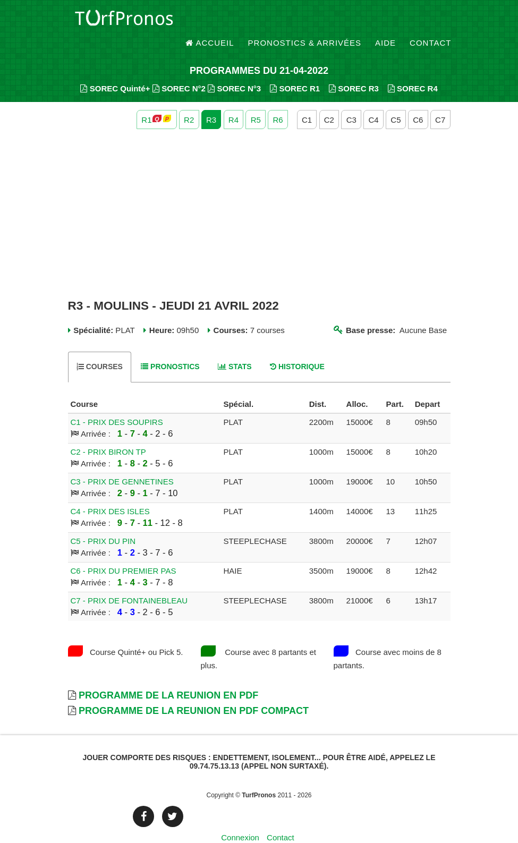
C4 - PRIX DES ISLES (110, 492)
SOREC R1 (295, 69)
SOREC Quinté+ (115, 69)
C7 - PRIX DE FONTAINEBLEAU (129, 581)
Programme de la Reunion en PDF (168, 676)
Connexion (240, 818)
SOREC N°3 (234, 69)
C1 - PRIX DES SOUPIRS (117, 402)
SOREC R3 (354, 69)
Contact (430, 20)
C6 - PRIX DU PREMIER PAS (123, 551)
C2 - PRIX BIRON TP (108, 432)
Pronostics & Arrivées (305, 20)
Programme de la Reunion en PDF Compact (194, 692)
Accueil (209, 20)
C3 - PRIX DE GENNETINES (122, 462)
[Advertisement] (259, 195)
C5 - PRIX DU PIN (103, 521)
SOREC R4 (413, 69)
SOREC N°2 (179, 69)
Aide (385, 20)
